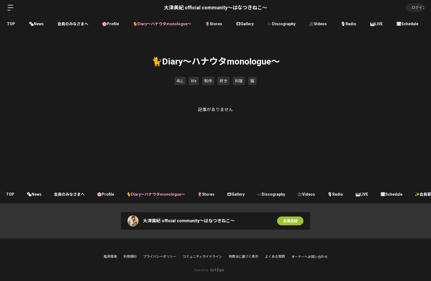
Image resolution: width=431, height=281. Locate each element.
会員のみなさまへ (72, 24)
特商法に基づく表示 (243, 256)
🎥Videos (318, 24)
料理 (239, 81)
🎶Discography (281, 24)
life (194, 81)
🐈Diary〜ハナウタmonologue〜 (162, 24)
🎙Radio (348, 24)
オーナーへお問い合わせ (309, 256)
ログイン (414, 8)
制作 (208, 81)
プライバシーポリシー (159, 256)
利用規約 (130, 256)
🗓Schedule (407, 24)
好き (223, 81)
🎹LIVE (376, 24)
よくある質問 (275, 256)
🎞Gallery (245, 24)
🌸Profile (110, 24)
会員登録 (290, 221)
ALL (180, 81)
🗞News (36, 24)
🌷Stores (213, 24)
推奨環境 (110, 256)
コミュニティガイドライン (202, 256)
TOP (11, 24)
